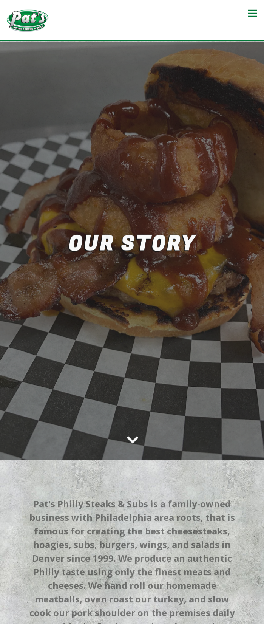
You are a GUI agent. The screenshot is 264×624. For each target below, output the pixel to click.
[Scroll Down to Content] (132, 421)
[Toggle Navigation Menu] (252, 13)
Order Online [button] (132, 598)
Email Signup (132, 615)
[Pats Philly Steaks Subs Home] (27, 20)
